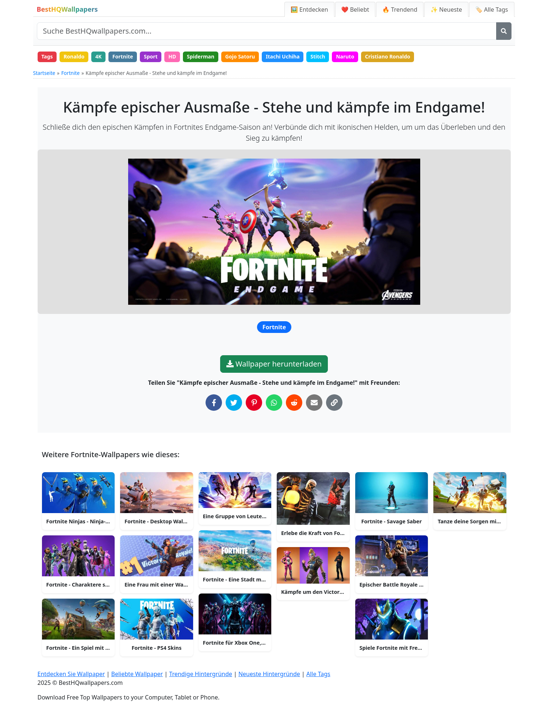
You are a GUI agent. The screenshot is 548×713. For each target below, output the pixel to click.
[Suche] (503, 31)
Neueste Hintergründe (269, 674)
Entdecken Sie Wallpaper (71, 674)
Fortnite (122, 56)
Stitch (317, 56)
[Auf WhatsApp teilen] (274, 402)
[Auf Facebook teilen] (214, 402)
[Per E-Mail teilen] (314, 402)
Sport (151, 56)
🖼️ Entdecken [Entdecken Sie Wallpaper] (309, 9)
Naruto (345, 56)
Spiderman (200, 56)
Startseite (44, 72)
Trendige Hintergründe (200, 674)
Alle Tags (318, 674)
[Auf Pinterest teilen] (254, 402)
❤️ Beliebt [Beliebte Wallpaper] (355, 9)
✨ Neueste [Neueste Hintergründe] (446, 9)
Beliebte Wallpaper (137, 674)
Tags (47, 56)
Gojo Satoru (240, 56)
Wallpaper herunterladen (274, 364)
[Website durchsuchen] (267, 31)
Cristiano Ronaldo (387, 56)
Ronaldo (74, 56)
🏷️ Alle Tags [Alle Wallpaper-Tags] (491, 9)
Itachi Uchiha (283, 56)
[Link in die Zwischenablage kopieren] (334, 402)
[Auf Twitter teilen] (234, 402)
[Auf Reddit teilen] (294, 402)
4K (98, 56)
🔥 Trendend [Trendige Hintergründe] (399, 9)
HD (172, 56)
